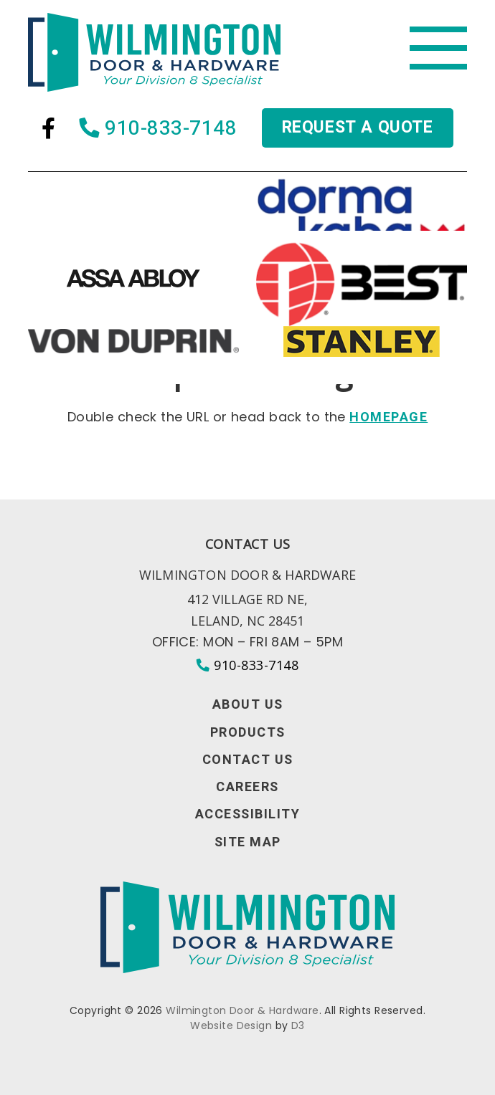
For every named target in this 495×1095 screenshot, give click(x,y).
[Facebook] (48, 128)
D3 (298, 1025)
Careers (247, 787)
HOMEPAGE (388, 417)
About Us (247, 705)
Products (248, 733)
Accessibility (248, 814)
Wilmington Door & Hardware (242, 1010)
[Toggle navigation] (438, 48)
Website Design (231, 1025)
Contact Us (247, 760)
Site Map (247, 842)
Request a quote (357, 127)
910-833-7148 (158, 128)
